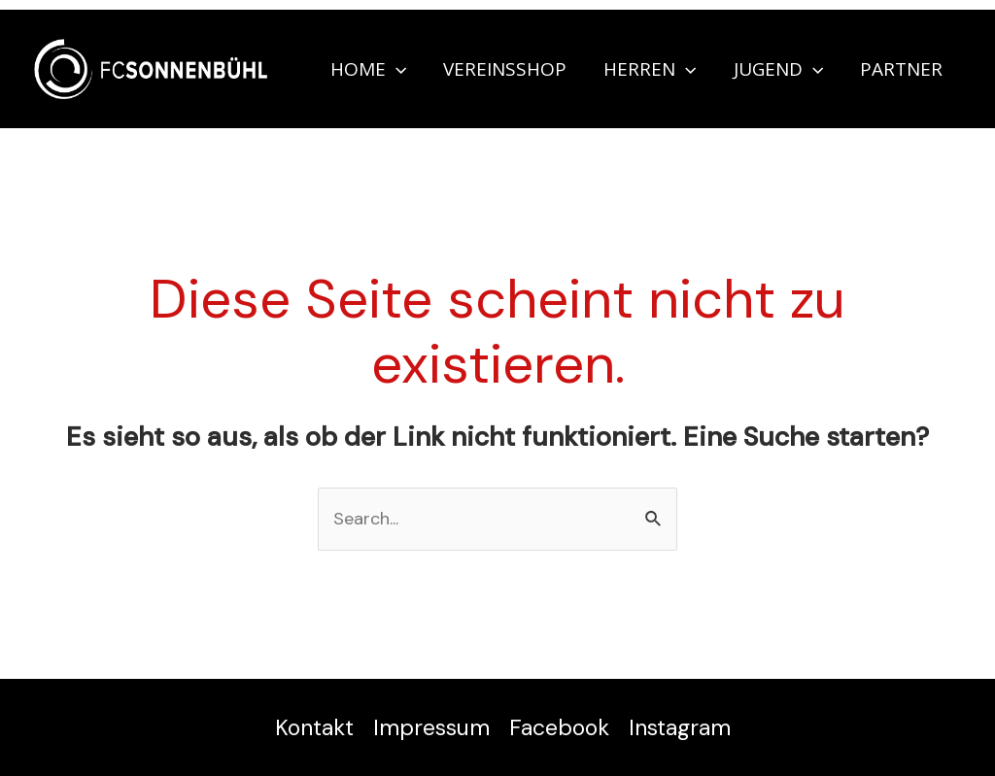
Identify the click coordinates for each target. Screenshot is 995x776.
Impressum (431, 727)
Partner (901, 69)
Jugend (778, 69)
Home (368, 69)
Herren (649, 69)
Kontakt (314, 727)
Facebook (559, 727)
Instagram (680, 727)
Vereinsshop (504, 69)
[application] (396, 69)
